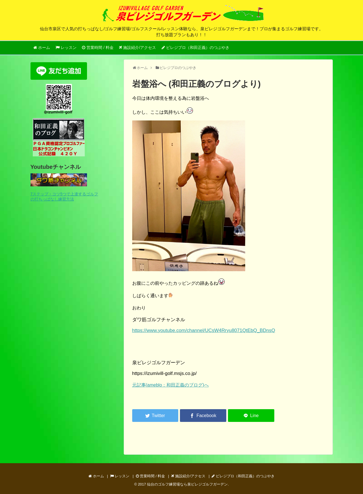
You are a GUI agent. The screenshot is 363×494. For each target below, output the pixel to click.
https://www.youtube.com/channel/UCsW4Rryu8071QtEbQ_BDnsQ (203, 330)
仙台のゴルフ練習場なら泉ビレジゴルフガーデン (187, 484)
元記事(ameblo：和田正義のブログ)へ (170, 385)
